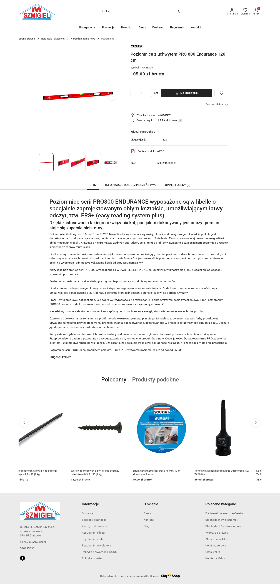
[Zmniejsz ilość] (133, 93)
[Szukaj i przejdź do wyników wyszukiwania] (179, 11)
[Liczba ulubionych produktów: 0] (245, 12)
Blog (146, 526)
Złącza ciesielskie (216, 539)
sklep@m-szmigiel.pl (33, 542)
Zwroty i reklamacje (94, 526)
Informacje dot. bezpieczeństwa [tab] (130, 185)
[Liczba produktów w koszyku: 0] (256, 12)
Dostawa (87, 513)
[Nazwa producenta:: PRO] (137, 46)
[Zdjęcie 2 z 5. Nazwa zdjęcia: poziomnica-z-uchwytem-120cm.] (62, 162)
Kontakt (149, 519)
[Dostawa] (158, 27)
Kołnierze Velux (215, 558)
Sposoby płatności (94, 519)
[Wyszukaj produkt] (141, 11)
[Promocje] (108, 27)
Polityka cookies (92, 558)
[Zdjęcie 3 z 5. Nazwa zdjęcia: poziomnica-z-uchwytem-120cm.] (78, 162)
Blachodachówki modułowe (223, 526)
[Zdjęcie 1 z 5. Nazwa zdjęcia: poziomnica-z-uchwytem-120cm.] (46, 162)
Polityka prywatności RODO (99, 552)
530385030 (27, 548)
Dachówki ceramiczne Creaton (224, 513)
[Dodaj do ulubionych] (221, 93)
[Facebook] (22, 558)
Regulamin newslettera (96, 545)
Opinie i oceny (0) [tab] (178, 185)
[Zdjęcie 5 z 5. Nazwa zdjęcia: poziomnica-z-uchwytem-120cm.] (110, 162)
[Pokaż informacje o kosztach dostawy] (180, 120)
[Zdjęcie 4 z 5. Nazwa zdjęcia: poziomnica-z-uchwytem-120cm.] (94, 162)
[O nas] (142, 27)
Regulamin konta (93, 539)
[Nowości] (127, 27)
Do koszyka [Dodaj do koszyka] (186, 93)
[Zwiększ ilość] (149, 93)
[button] (87, 27)
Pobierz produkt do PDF (147, 151)
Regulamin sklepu (93, 532)
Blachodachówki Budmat (221, 519)
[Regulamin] (177, 27)
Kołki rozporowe (215, 545)
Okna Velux (212, 552)
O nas (147, 513)
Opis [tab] (92, 185)
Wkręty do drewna (216, 532)
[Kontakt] (195, 27)
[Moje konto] (232, 12)
